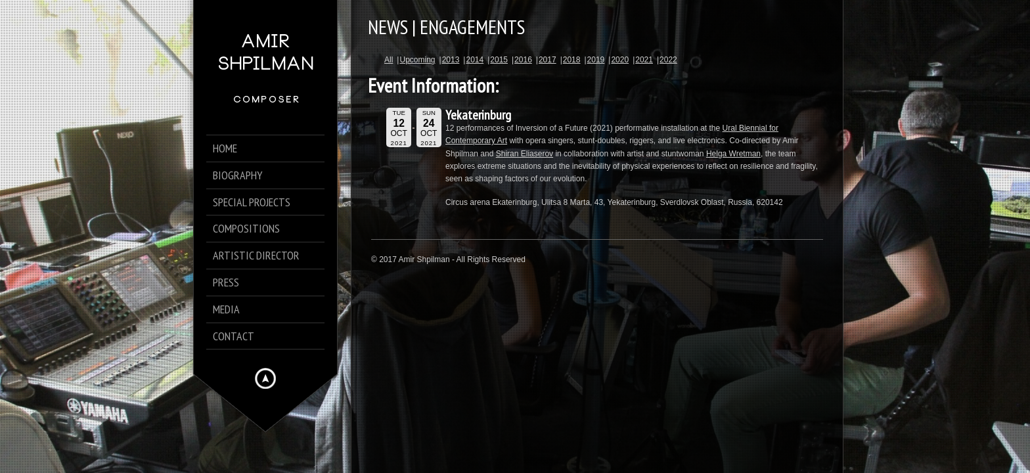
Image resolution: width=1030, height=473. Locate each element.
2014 (474, 59)
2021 (644, 59)
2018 (572, 59)
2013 (451, 59)
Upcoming (417, 59)
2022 (668, 59)
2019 (596, 59)
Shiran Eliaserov (524, 153)
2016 (523, 59)
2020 (620, 59)
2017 (547, 59)
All (388, 59)
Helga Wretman (733, 153)
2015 (499, 59)
